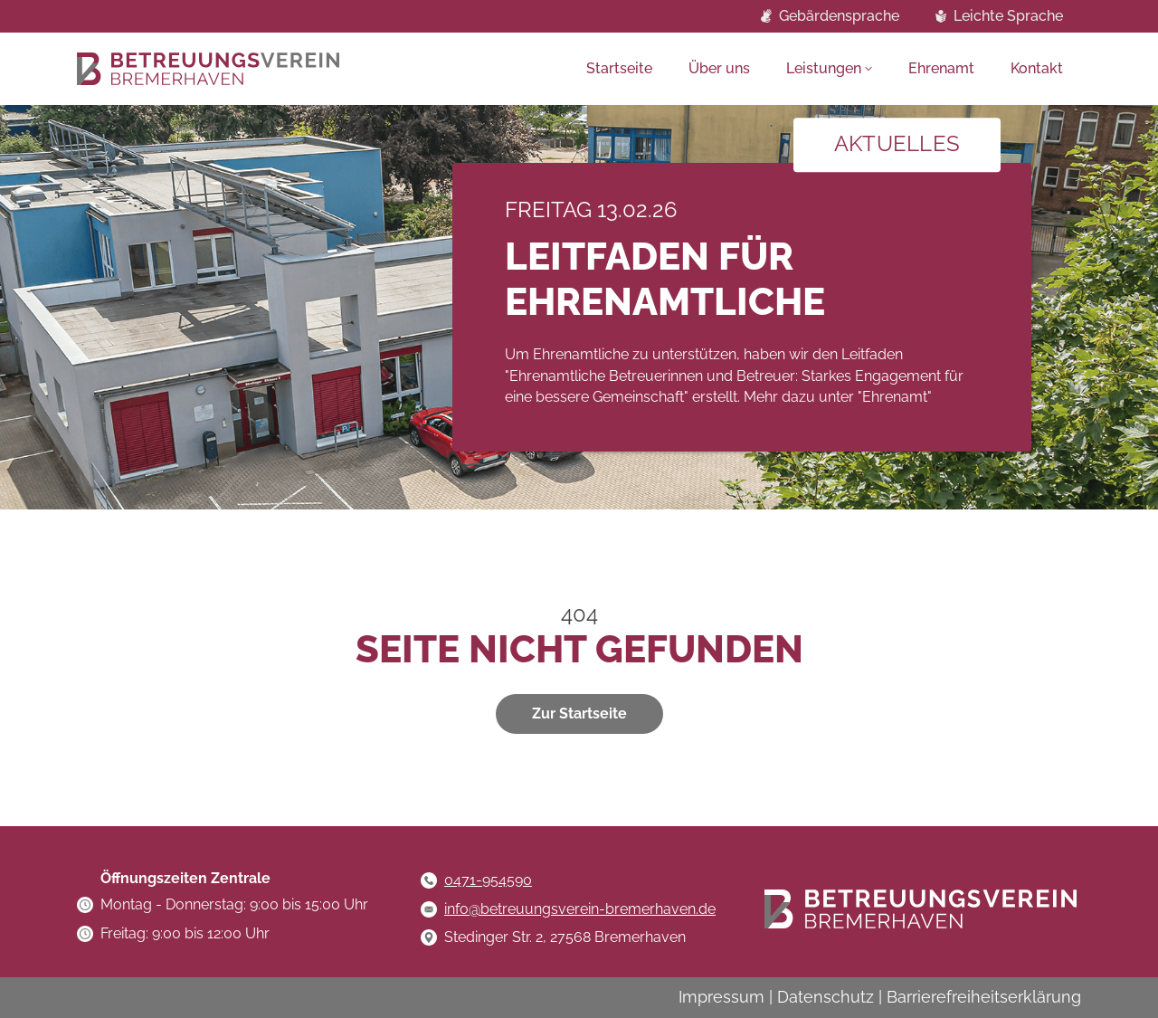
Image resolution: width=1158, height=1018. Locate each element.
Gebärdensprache (839, 15)
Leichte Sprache (1008, 15)
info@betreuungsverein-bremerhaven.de (580, 909)
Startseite (619, 68)
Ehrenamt (941, 68)
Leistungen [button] (823, 68)
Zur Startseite (579, 713)
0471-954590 (488, 880)
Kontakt (1037, 68)
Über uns (719, 68)
